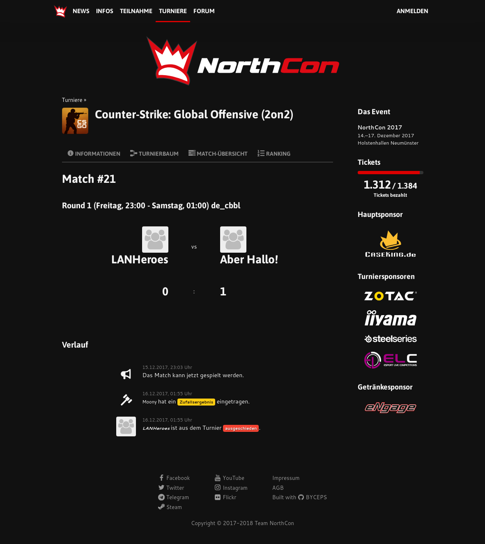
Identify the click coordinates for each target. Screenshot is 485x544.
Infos (104, 10)
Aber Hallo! (249, 259)
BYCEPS (312, 497)
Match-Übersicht (218, 153)
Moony (150, 402)
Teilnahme (136, 10)
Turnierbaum (154, 153)
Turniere (173, 10)
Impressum (286, 478)
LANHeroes (139, 259)
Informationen (94, 153)
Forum (204, 10)
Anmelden (412, 10)
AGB (278, 487)
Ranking (273, 153)
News (81, 10)
